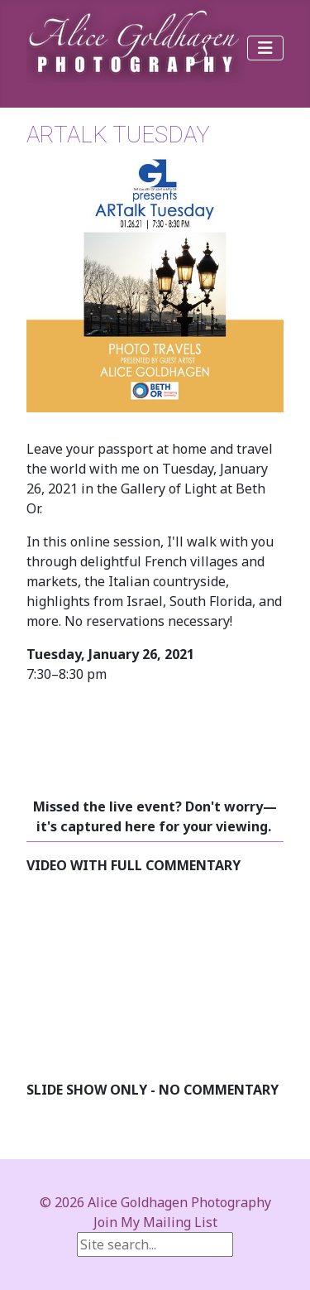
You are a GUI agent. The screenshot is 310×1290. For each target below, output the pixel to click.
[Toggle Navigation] (265, 48)
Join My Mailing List (155, 1222)
